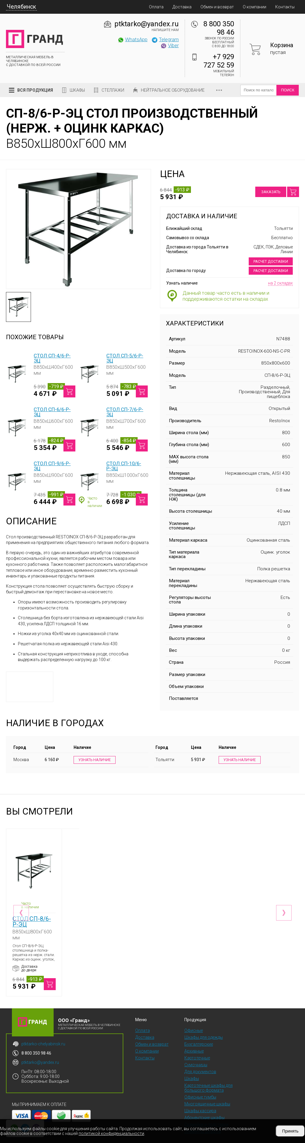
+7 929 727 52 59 (218, 61)
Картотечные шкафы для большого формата (208, 1076)
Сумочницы (195, 1053)
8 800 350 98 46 (218, 28)
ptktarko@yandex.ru (146, 24)
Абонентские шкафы (204, 1106)
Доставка (182, 6)
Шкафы (77, 90)
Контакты (285, 6)
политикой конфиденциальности (111, 1133)
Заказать (270, 192)
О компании (254, 6)
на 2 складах (280, 283)
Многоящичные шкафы (207, 1092)
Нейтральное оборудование (173, 90)
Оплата (156, 6)
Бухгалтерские (198, 1032)
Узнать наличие (94, 760)
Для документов (200, 1060)
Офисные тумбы (200, 1085)
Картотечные (197, 1046)
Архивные (194, 1039)
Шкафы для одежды (203, 1025)
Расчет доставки (270, 261)
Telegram (165, 39)
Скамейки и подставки (206, 1112)
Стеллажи (113, 90)
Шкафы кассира (200, 1099)
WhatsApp (132, 39)
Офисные (193, 1018)
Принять (290, 1131)
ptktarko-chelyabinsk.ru (43, 1032)
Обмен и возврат (217, 6)
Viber (169, 45)
